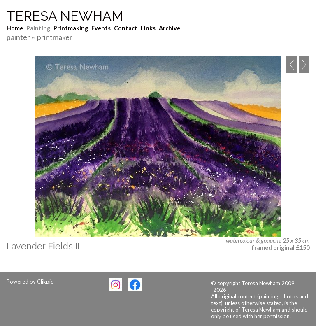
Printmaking (70, 28)
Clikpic (45, 281)
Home (15, 28)
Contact (125, 28)
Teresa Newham (65, 16)
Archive (169, 28)
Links (148, 28)
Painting (38, 28)
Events (101, 28)
